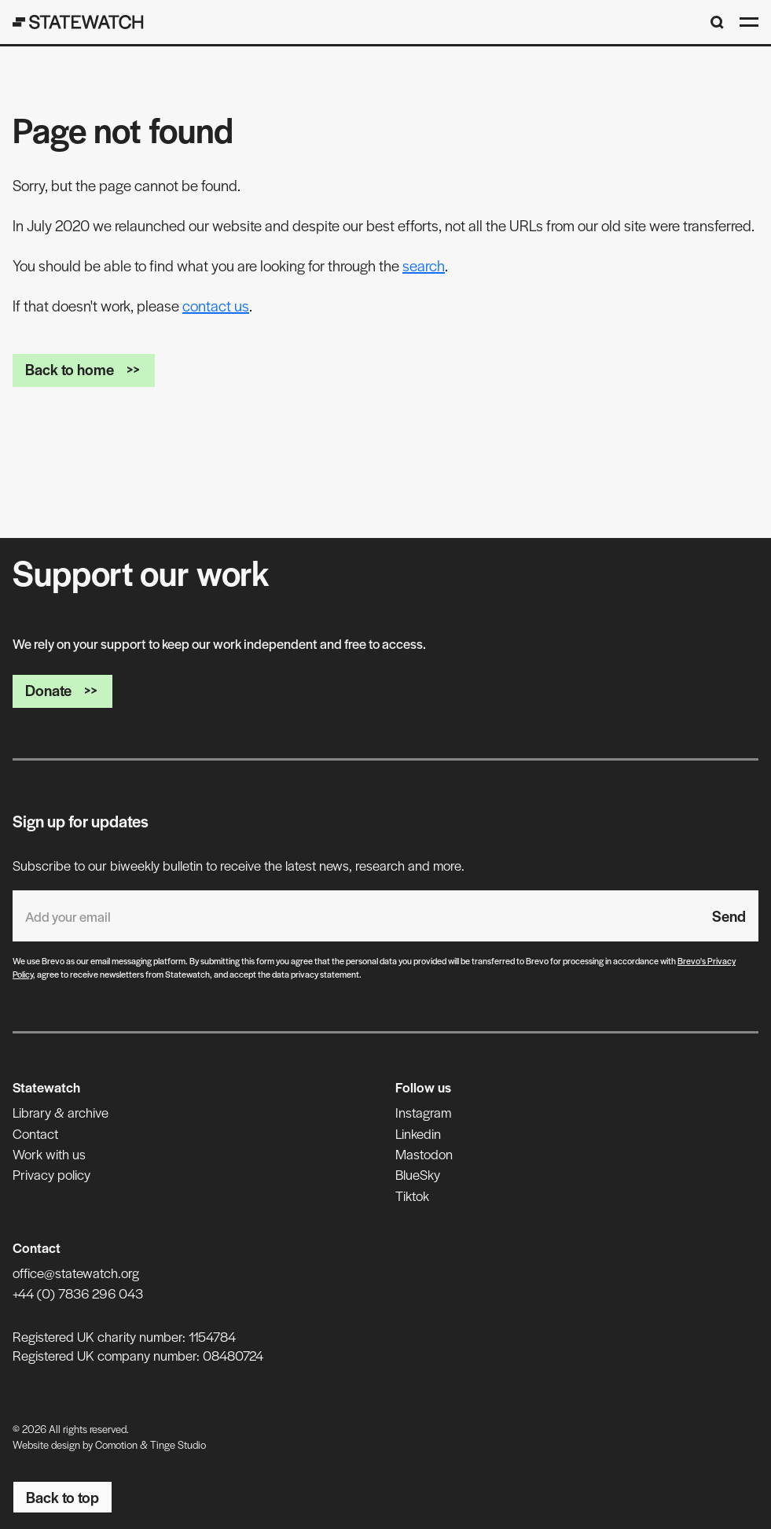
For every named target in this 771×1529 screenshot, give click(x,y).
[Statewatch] (78, 22)
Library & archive (60, 1112)
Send (729, 916)
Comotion (116, 1444)
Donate (62, 690)
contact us (215, 305)
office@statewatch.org (76, 1272)
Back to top (62, 1497)
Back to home (83, 369)
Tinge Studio (178, 1444)
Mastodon (424, 1153)
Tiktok (412, 1195)
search (423, 265)
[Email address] (356, 915)
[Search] (717, 22)
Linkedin (418, 1133)
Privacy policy (51, 1174)
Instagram (423, 1112)
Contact (35, 1133)
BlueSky (417, 1174)
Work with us (49, 1153)
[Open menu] (749, 22)
